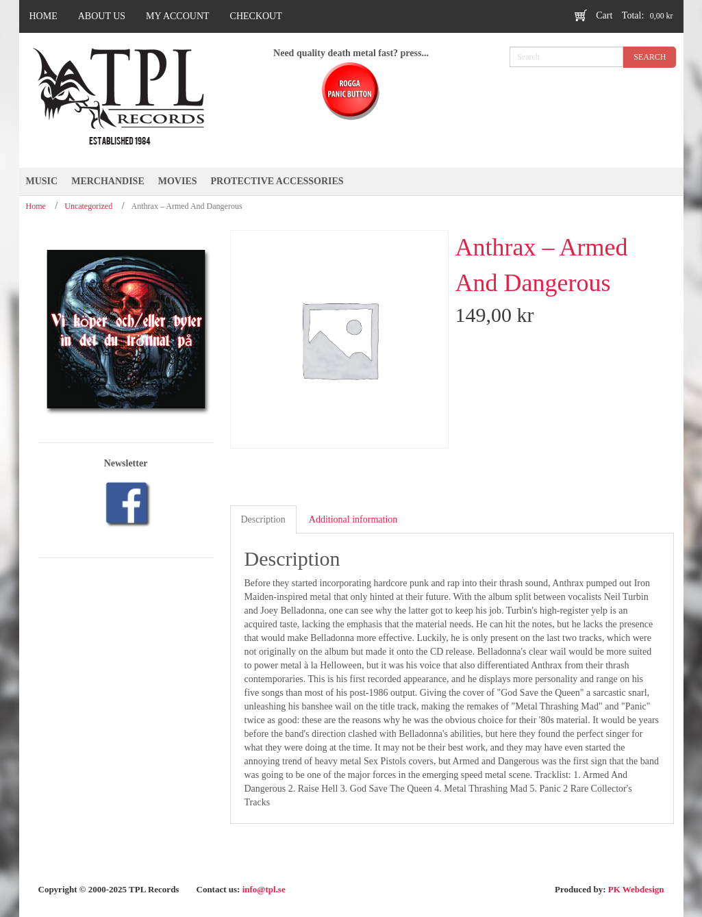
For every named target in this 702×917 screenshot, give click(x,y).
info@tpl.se (264, 889)
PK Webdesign (636, 889)
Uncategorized (88, 206)
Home (36, 206)
